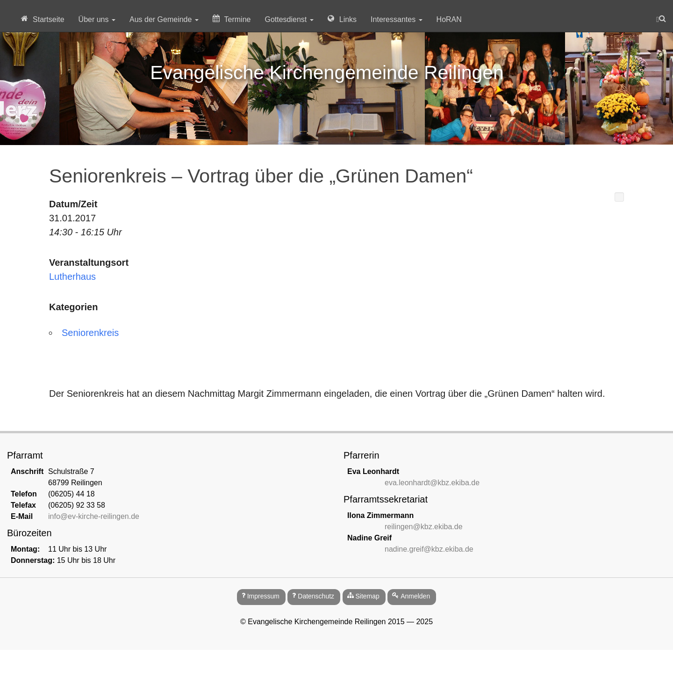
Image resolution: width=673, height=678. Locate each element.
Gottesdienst (289, 19)
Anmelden (415, 596)
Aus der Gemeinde (164, 19)
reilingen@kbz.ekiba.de (424, 527)
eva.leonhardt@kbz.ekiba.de (432, 483)
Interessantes (396, 19)
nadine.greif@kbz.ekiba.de (429, 549)
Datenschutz (316, 596)
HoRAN (449, 19)
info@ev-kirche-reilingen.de (93, 516)
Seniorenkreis (90, 333)
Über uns (97, 19)
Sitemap (367, 596)
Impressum (263, 596)
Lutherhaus (72, 276)
